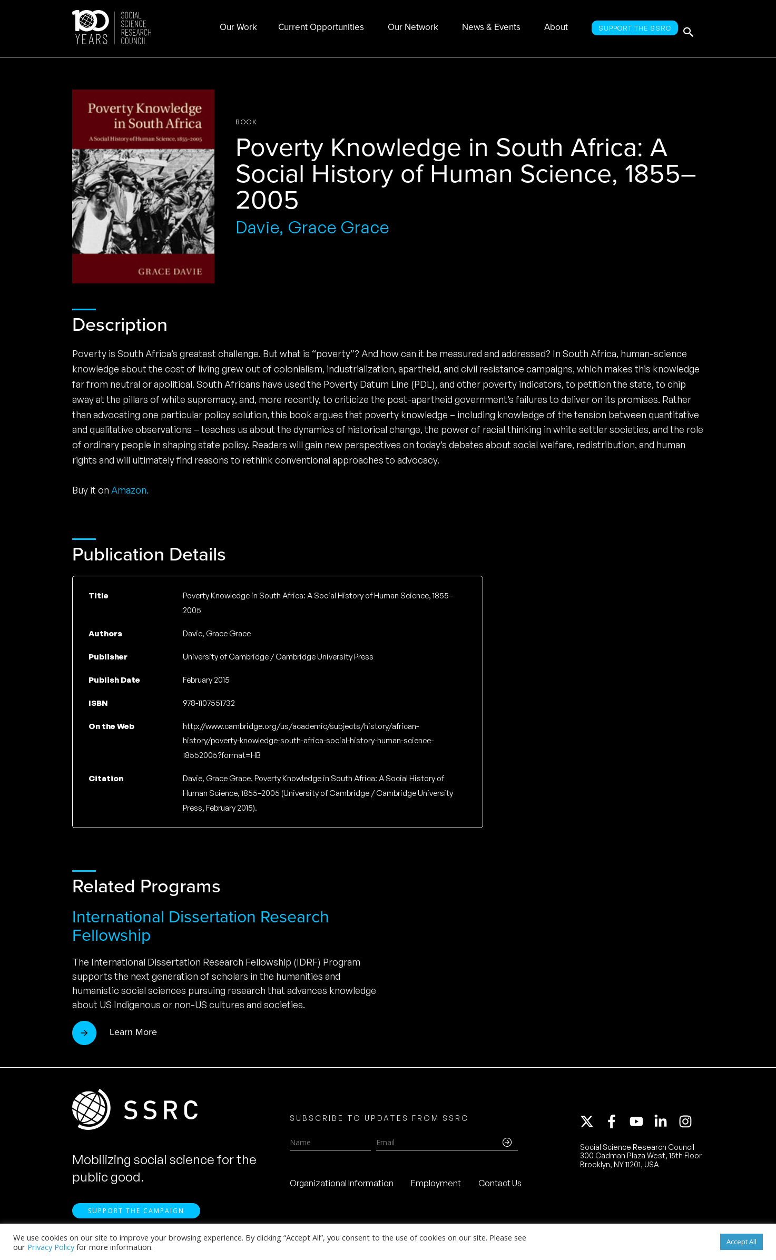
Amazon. (130, 490)
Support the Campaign (136, 1218)
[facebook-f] (616, 1124)
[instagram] (687, 1124)
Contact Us (500, 1186)
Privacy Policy (50, 1247)
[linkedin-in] (665, 1124)
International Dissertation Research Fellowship (200, 926)
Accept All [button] (741, 1241)
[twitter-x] (591, 1124)
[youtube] (641, 1124)
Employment (436, 1186)
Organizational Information (342, 1186)
